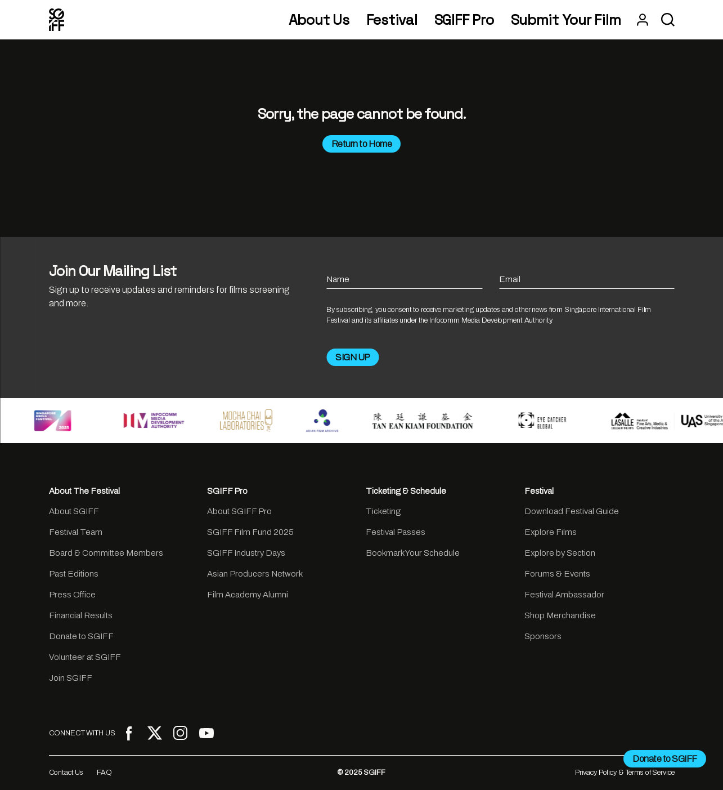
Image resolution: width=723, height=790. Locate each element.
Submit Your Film (566, 20)
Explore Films (550, 532)
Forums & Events (557, 573)
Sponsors (543, 636)
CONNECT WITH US (82, 733)
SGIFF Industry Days (246, 552)
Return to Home (361, 144)
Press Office (72, 594)
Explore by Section (559, 552)
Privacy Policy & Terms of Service (625, 772)
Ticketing (383, 511)
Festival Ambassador (564, 594)
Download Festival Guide (571, 511)
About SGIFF (74, 511)
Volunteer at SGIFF (85, 657)
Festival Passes (395, 532)
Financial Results (81, 615)
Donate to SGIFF (81, 636)
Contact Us (66, 772)
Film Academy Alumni (247, 594)
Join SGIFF (70, 677)
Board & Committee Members (106, 552)
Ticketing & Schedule (406, 491)
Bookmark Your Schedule (413, 552)
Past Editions (73, 573)
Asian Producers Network (255, 573)
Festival (391, 20)
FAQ (104, 772)
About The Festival (84, 491)
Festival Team (75, 532)
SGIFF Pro (464, 20)
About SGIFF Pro (239, 511)
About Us (319, 20)
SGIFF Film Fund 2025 (250, 532)
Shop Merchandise (560, 615)
